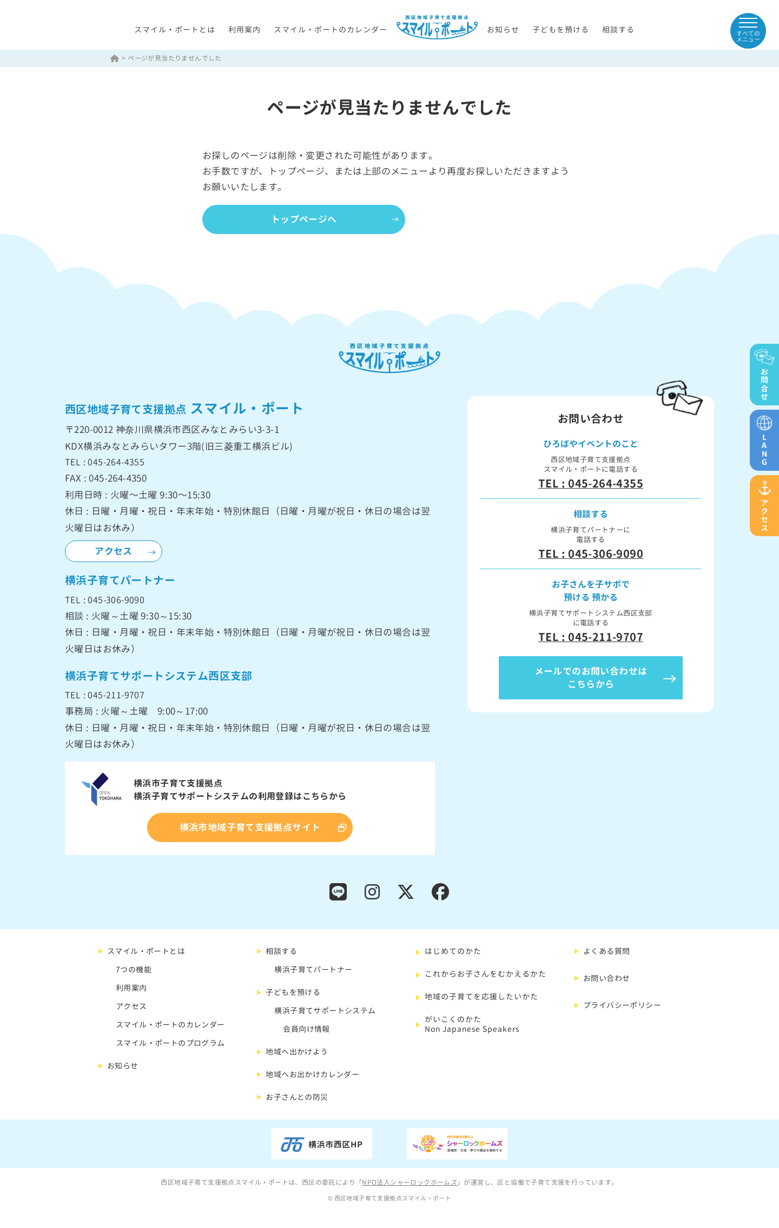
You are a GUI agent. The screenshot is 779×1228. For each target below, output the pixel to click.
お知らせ (503, 29)
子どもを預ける (560, 29)
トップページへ (305, 219)
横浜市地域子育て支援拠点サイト (250, 828)
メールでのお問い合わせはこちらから (591, 678)
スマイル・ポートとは (174, 29)
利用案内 (244, 29)
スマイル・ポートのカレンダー (330, 29)
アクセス (114, 551)
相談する (618, 29)
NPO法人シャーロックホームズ (409, 1182)
